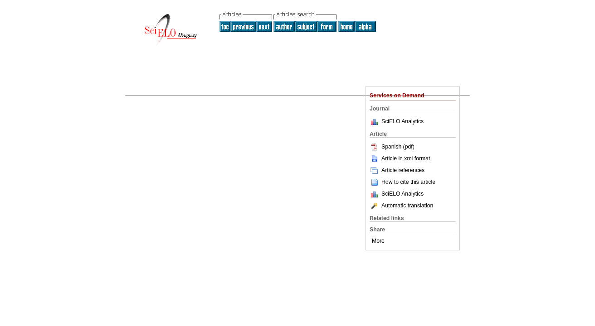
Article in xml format (400, 158)
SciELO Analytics (402, 121)
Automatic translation (401, 205)
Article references (397, 170)
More (378, 241)
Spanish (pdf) (392, 147)
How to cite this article (408, 182)
